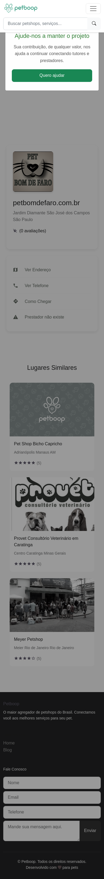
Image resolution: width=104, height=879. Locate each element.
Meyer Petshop (28, 639)
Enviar (90, 830)
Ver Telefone (37, 285)
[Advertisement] (52, 87)
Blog (7, 750)
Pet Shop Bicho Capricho (38, 444)
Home (9, 743)
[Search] (45, 23)
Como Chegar (38, 301)
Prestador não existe (44, 317)
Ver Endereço (38, 269)
